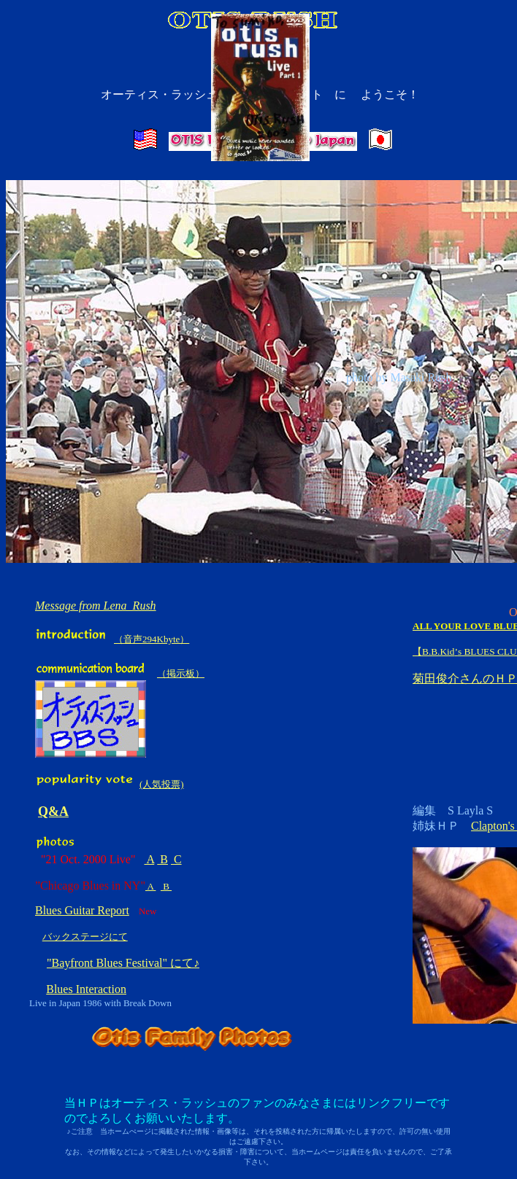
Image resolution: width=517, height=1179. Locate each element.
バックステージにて (85, 936)
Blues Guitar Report (82, 910)
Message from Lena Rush (95, 605)
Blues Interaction (86, 989)
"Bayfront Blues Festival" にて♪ (123, 963)
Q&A (53, 811)
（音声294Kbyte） (151, 639)
